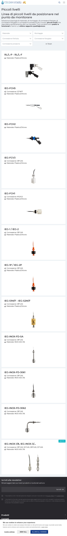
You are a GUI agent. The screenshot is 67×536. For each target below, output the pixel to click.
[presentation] (12, 508)
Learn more (44, 527)
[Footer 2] (33, 515)
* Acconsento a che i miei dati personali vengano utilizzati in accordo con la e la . (33, 496)
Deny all (23, 532)
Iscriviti (60, 489)
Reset (49, 44)
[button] (59, 3)
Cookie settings (9, 532)
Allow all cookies (39, 532)
